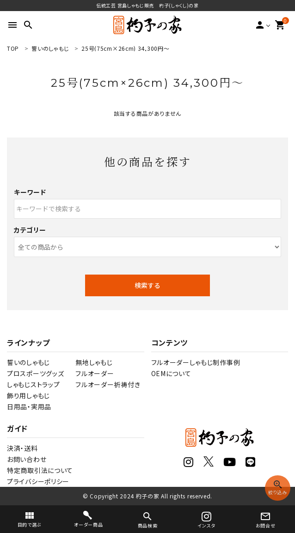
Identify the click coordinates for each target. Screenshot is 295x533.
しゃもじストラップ (33, 384)
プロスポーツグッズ (35, 373)
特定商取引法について (40, 470)
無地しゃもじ (93, 362)
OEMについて (171, 373)
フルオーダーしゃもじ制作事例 (195, 362)
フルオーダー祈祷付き (107, 384)
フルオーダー (94, 373)
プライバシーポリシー (38, 481)
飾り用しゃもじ (28, 395)
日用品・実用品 (29, 406)
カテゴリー (30, 229)
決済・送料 (22, 448)
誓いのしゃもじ (28, 362)
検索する (147, 285)
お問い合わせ (26, 459)
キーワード (30, 192)
